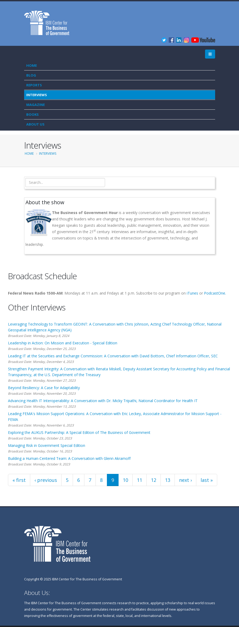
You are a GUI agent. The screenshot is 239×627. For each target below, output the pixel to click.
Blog (31, 75)
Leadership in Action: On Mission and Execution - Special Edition (62, 342)
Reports (34, 85)
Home (31, 65)
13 (167, 480)
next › (185, 480)
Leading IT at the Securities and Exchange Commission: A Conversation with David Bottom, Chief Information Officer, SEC (113, 355)
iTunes (192, 293)
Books (32, 114)
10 (125, 480)
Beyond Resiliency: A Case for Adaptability (44, 387)
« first (19, 480)
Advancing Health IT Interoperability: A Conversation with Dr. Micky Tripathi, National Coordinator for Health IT (103, 400)
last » (207, 480)
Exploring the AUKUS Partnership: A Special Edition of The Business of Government (79, 432)
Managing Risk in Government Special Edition (46, 445)
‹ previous (45, 480)
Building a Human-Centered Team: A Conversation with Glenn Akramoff (69, 458)
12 (153, 480)
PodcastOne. (215, 293)
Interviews (36, 94)
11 (139, 480)
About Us (35, 124)
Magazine (35, 104)
